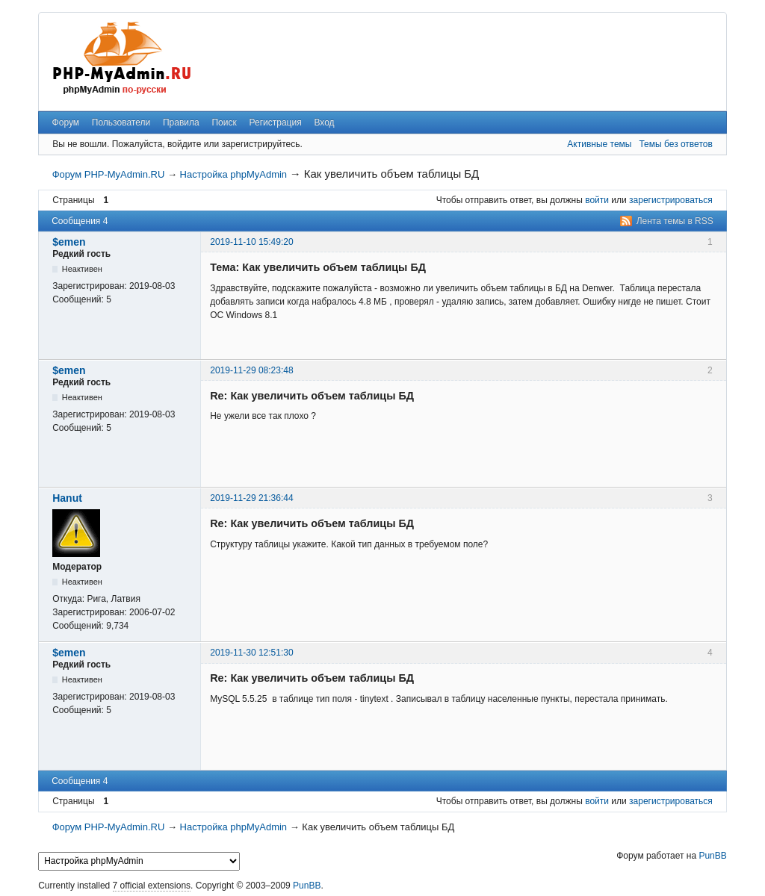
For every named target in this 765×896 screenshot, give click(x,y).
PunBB (712, 855)
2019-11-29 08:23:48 (251, 370)
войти (597, 200)
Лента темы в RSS (675, 221)
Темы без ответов (675, 144)
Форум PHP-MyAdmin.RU (108, 174)
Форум (65, 122)
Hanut (67, 498)
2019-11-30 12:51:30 (251, 652)
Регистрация (276, 122)
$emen (68, 242)
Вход (324, 122)
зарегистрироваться (671, 200)
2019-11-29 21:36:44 (251, 498)
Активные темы (599, 144)
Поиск (223, 122)
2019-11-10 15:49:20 (251, 242)
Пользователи (121, 122)
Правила (181, 122)
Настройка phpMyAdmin (233, 174)
